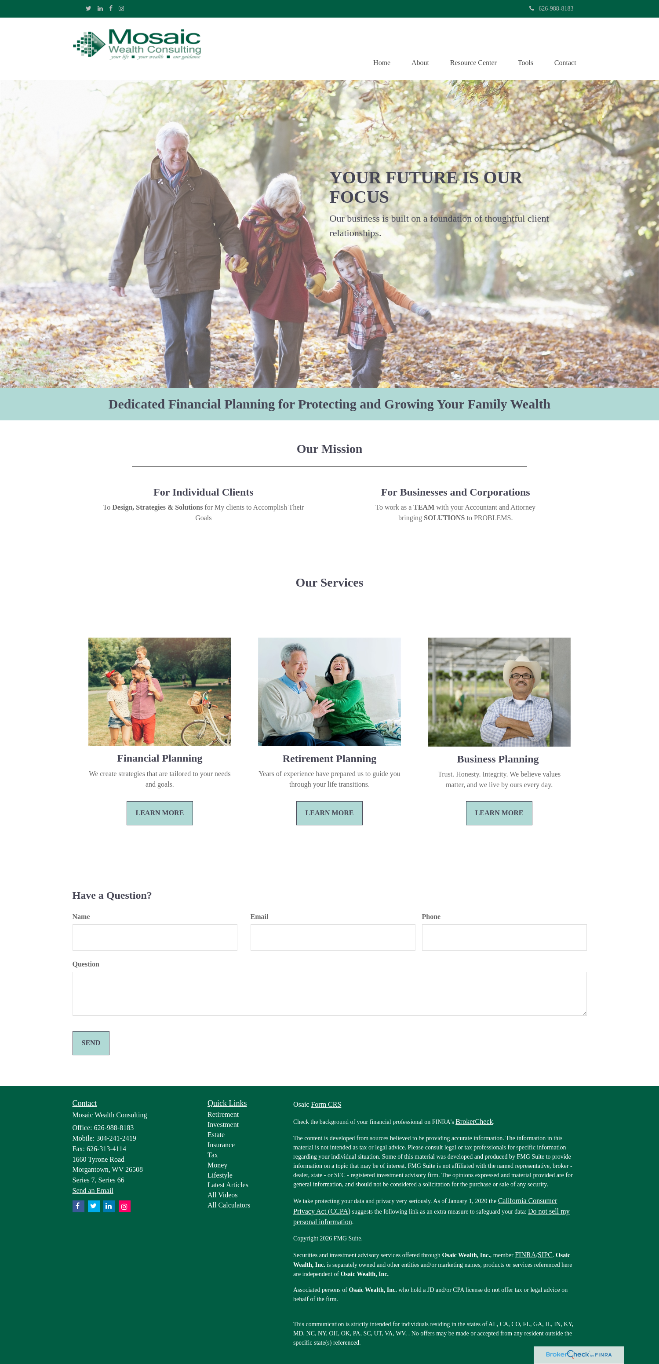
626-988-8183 (551, 8)
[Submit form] (91, 1044)
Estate (216, 1135)
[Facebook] (111, 8)
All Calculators (229, 1205)
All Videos (223, 1195)
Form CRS (326, 1105)
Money (217, 1165)
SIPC (545, 1255)
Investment (223, 1125)
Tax (213, 1155)
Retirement (223, 1115)
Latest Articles (228, 1185)
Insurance (221, 1145)
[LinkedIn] (100, 8)
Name (81, 917)
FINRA (525, 1255)
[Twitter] (88, 8)
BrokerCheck (474, 1122)
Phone (431, 917)
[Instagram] (121, 8)
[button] (417, 48)
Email (260, 917)
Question (86, 964)
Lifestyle (220, 1175)
